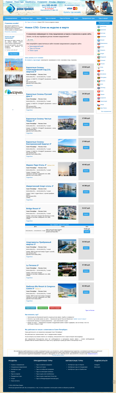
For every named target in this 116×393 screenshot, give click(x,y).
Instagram (97, 364)
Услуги (13, 378)
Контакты (61, 2)
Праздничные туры (16, 376)
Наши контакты (15, 381)
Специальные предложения (19, 367)
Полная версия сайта (58, 355)
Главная (9, 2)
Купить (86, 73)
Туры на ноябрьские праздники (45, 369)
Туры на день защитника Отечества (46, 376)
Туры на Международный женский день (47, 378)
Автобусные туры (16, 369)
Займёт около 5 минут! (79, 319)
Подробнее (29, 85)
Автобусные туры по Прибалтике (77, 369)
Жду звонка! (13, 54)
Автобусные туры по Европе (76, 364)
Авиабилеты (30, 2)
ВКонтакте (97, 367)
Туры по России (35, 48)
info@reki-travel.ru (92, 353)
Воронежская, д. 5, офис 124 (49, 10)
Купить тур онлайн (72, 12)
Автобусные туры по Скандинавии (77, 367)
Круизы (13, 371)
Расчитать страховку (11, 31)
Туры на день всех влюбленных (45, 374)
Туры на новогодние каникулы (44, 371)
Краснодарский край (36, 46)
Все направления (106, 111)
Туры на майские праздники (44, 364)
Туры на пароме (15, 374)
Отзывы (52, 2)
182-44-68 (49, 5)
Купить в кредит (55, 308)
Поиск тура (18, 2)
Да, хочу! (30, 39)
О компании (42, 2)
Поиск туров (34, 50)
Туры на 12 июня (41, 367)
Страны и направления (17, 364)
